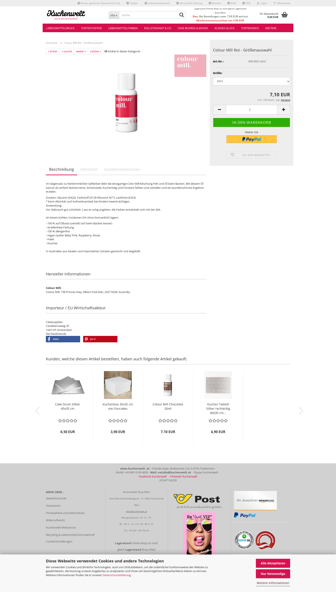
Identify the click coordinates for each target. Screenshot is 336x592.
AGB (231, 3)
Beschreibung (61, 169)
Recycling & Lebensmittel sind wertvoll (70, 535)
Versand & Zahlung (189, 3)
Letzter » (95, 51)
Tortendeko (250, 28)
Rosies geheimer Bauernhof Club (99, 3)
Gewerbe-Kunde (56, 498)
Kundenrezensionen (122, 169)
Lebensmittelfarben (123, 28)
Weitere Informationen (273, 583)
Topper (132, 3)
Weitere (270, 28)
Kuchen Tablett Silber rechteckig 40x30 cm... (218, 408)
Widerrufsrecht (55, 520)
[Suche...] (114, 15)
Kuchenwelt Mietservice (61, 527)
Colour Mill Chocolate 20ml (168, 406)
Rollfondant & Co (157, 28)
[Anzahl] (251, 110)
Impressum (53, 505)
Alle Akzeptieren (273, 563)
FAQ (246, 3)
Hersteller (89, 169)
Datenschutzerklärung (116, 575)
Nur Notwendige (273, 574)
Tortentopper (91, 28)
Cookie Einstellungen (59, 541)
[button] (219, 110)
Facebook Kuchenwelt (153, 476)
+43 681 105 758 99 (139, 530)
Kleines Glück (224, 28)
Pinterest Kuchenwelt (183, 476)
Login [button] (262, 3)
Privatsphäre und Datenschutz (65, 513)
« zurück (67, 51)
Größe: (217, 73)
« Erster (52, 51)
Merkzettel (281, 3)
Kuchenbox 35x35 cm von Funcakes (118, 406)
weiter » (81, 51)
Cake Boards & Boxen (193, 28)
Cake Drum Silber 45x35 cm (67, 406)
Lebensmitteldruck (157, 3)
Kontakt (215, 3)
